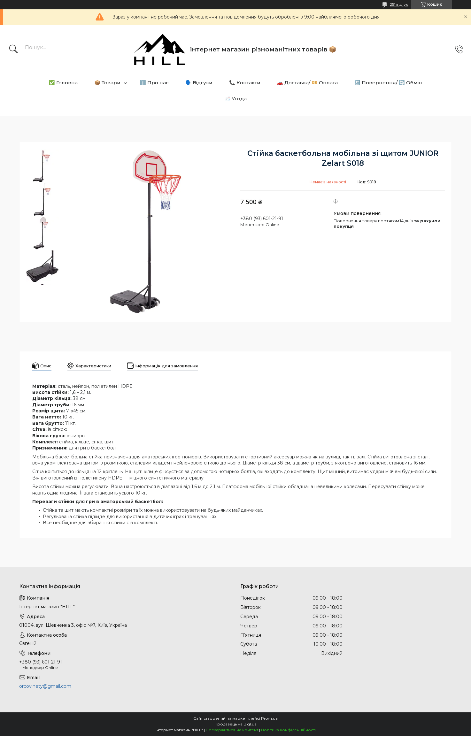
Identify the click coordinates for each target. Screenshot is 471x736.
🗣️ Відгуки (198, 83)
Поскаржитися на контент (232, 729)
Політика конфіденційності (288, 729)
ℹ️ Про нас (154, 83)
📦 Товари (107, 83)
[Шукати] (13, 49)
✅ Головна (63, 83)
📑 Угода (235, 99)
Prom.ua (269, 718)
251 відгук (399, 4)
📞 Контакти (244, 83)
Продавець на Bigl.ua (235, 724)
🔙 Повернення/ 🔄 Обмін (388, 83)
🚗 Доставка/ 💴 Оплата (307, 83)
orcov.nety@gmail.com (45, 686)
